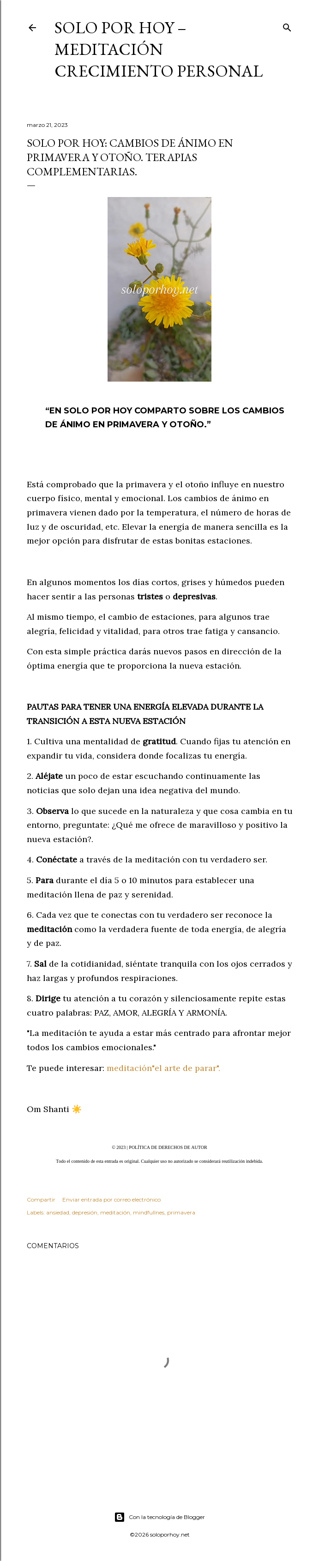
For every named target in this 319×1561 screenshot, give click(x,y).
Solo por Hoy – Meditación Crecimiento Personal (158, 49)
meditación (115, 1212)
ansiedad (57, 1212)
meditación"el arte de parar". (163, 1068)
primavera (181, 1212)
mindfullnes (148, 1212)
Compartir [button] (41, 1199)
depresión (84, 1212)
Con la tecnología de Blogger (159, 1517)
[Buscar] (287, 26)
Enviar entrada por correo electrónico (111, 1199)
